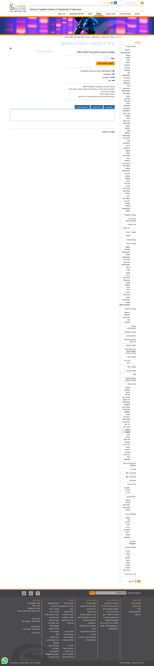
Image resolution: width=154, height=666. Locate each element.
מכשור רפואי (131, 357)
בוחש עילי (126, 78)
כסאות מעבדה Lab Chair (126, 502)
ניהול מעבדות (91, 609)
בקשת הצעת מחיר (105, 63)
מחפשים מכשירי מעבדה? (87, 637)
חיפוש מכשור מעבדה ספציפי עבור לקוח (126, 565)
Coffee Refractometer (126, 303)
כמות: (113, 58)
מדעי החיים (110, 14)
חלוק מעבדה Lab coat (127, 437)
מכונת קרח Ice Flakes (126, 164)
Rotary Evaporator (126, 169)
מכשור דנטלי (131, 367)
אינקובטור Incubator (126, 109)
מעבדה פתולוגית (130, 332)
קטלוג (98, 14)
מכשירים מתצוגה (130, 215)
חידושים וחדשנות (76, 14)
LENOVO (127, 538)
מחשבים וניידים (130, 514)
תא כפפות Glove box (126, 122)
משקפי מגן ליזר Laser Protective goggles (126, 400)
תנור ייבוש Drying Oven (126, 115)
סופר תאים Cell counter (126, 320)
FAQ (90, 14)
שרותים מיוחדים (130, 547)
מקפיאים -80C (131, 477)
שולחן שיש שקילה (126, 509)
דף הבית (118, 37)
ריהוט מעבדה (131, 497)
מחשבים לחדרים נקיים (127, 490)
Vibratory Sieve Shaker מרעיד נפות (126, 285)
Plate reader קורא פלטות (127, 58)
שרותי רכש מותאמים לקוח (131, 220)
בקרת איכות (92, 612)
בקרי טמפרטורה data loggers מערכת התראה (130, 351)
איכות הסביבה (131, 336)
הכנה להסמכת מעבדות (88, 615)
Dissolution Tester (126, 253)
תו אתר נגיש (36, 633)
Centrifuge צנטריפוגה (126, 137)
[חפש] (115, 2)
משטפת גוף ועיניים (126, 443)
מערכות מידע (125, 14)
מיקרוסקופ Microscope (126, 89)
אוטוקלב (127, 65)
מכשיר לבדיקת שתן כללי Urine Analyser (127, 101)
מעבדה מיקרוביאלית (131, 327)
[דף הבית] (142, 3)
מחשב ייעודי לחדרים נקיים (109, 623)
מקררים (133, 469)
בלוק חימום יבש (126, 197)
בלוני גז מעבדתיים (126, 293)
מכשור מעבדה (131, 46)
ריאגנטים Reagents (132, 543)
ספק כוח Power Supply (127, 203)
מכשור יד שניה (131, 232)
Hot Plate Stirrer (126, 192)
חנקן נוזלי (132, 481)
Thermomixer (126, 53)
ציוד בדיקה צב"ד (130, 574)
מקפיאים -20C (131, 473)
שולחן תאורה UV (126, 187)
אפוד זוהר (126, 427)
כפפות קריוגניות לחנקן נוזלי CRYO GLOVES (99, 87)
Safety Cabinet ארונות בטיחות (127, 391)
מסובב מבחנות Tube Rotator (127, 129)
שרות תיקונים (131, 240)
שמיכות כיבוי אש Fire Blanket (127, 455)
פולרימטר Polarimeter (126, 263)
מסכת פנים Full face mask (126, 417)
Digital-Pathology (111, 620)
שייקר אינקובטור (126, 147)
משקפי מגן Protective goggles (126, 409)
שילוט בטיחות (127, 448)
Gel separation (126, 74)
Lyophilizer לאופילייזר (126, 258)
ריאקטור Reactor (127, 313)
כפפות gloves (96, 37)
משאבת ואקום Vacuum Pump (130, 379)
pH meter (126, 94)
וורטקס (127, 50)
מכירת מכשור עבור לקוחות (127, 554)
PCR (128, 86)
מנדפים (127, 173)
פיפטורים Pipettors (127, 82)
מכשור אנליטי (131, 371)
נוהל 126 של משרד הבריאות (130, 341)
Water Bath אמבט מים (126, 153)
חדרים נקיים (131, 484)
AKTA (128, 236)
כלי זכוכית (126, 228)
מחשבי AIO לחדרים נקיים (127, 521)
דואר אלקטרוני (120, 593)
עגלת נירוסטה (127, 159)
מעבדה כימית (131, 244)
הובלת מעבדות (91, 640)
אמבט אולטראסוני (126, 298)
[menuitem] (129, 128)
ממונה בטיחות (131, 345)
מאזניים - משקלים (126, 69)
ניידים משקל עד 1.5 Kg (127, 529)
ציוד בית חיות (127, 361)
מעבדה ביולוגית (130, 309)
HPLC (128, 267)
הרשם (92, 593)
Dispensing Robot (126, 210)
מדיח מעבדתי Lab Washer (129, 464)
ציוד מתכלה (132, 225)
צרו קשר (61, 14)
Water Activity (127, 248)
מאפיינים (109, 107)
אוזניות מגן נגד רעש (126, 423)
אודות (137, 14)
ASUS (128, 535)
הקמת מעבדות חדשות (88, 606)
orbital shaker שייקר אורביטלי (127, 179)
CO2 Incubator (126, 142)
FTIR (128, 270)
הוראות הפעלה (82, 107)
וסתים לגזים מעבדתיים (126, 275)
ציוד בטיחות (105, 37)
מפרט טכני (96, 107)
